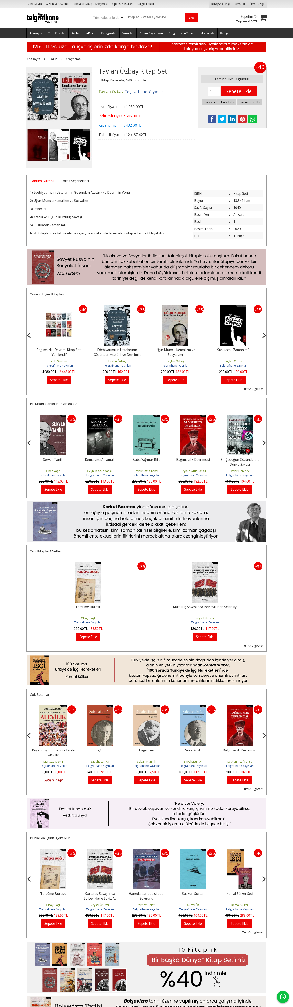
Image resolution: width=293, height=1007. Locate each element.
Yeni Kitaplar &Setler (45, 551)
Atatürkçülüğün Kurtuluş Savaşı (58, 217)
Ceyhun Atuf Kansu (100, 471)
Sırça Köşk (193, 750)
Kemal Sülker (239, 905)
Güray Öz (193, 905)
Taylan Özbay (117, 361)
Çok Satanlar (39, 694)
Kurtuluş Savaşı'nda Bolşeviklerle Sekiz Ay (205, 607)
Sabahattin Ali (100, 761)
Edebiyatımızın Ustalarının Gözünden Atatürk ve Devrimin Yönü (81, 192)
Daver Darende (240, 471)
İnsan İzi (40, 209)
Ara (191, 18)
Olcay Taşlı (88, 618)
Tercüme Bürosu (88, 607)
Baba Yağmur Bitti (146, 459)
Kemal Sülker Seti (239, 893)
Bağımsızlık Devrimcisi (193, 459)
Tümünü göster (252, 389)
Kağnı (100, 750)
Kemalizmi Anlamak (100, 459)
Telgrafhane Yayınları (59, 365)
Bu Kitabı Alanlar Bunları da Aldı (54, 404)
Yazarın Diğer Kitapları (47, 294)
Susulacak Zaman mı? (50, 225)
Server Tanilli (53, 459)
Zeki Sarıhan (59, 361)
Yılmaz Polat (146, 905)
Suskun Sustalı (193, 893)
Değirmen (146, 750)
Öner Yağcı (53, 471)
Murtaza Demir (53, 761)
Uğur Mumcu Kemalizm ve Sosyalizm (61, 200)
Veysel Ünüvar (205, 618)
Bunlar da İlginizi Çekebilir (50, 838)
